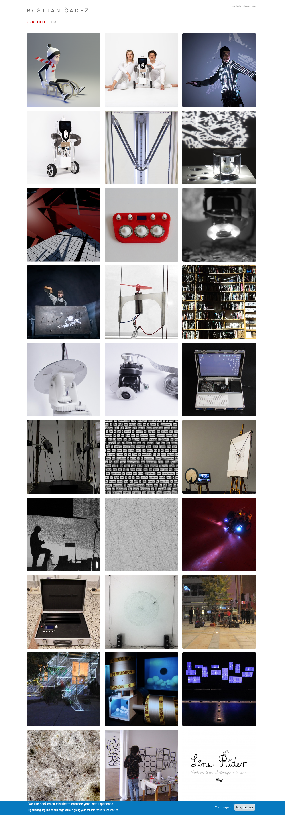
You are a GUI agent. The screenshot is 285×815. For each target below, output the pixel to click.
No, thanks (244, 807)
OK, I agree (223, 807)
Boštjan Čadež (58, 10)
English (236, 6)
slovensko (249, 6)
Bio (54, 22)
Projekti (36, 22)
